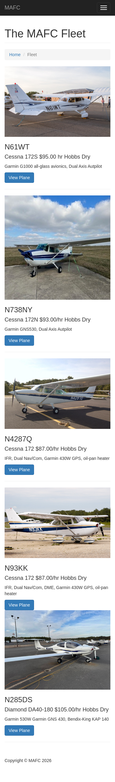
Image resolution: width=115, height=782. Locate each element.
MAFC (12, 8)
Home (15, 54)
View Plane (19, 177)
